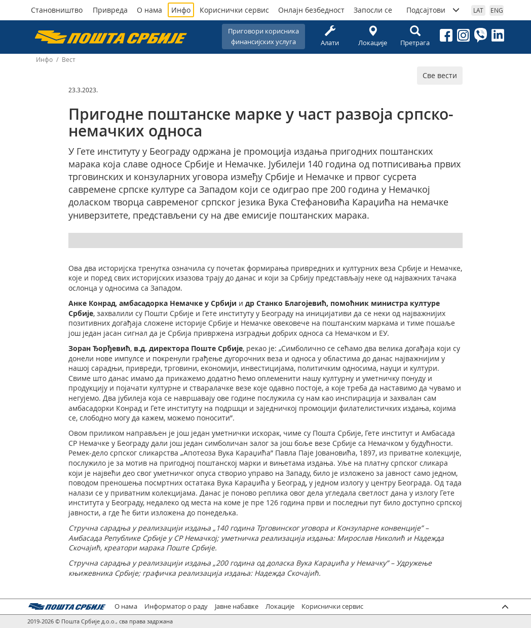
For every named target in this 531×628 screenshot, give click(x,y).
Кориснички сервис (234, 10)
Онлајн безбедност (311, 10)
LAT (478, 10)
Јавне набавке (236, 606)
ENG (496, 10)
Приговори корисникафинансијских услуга (263, 36)
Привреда (110, 10)
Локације (372, 36)
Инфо (181, 10)
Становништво (57, 10)
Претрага (415, 36)
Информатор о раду (176, 606)
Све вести (440, 75)
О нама (149, 10)
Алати (330, 36)
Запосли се (373, 10)
